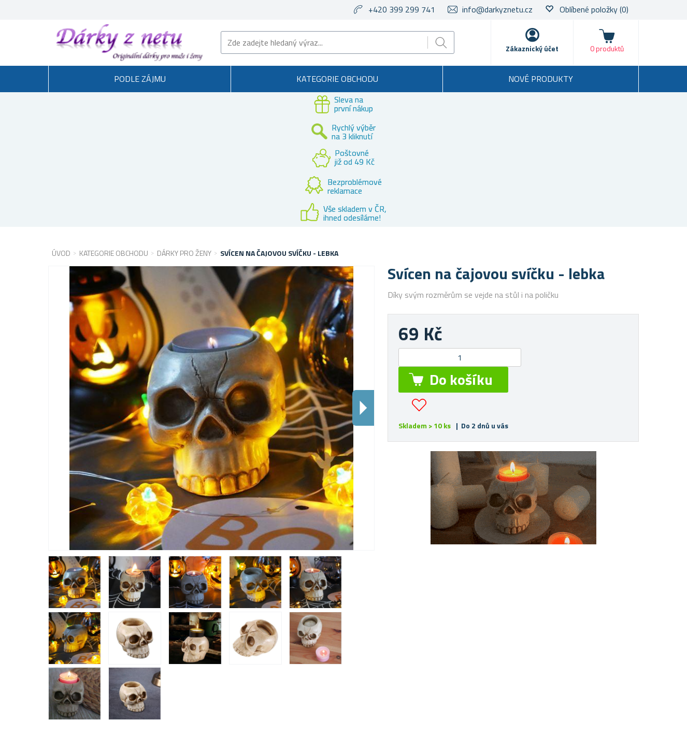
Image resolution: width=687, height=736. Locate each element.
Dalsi (363, 408)
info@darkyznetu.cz (497, 9)
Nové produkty (540, 79)
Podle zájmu (140, 79)
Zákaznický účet (532, 48)
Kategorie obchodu (337, 79)
